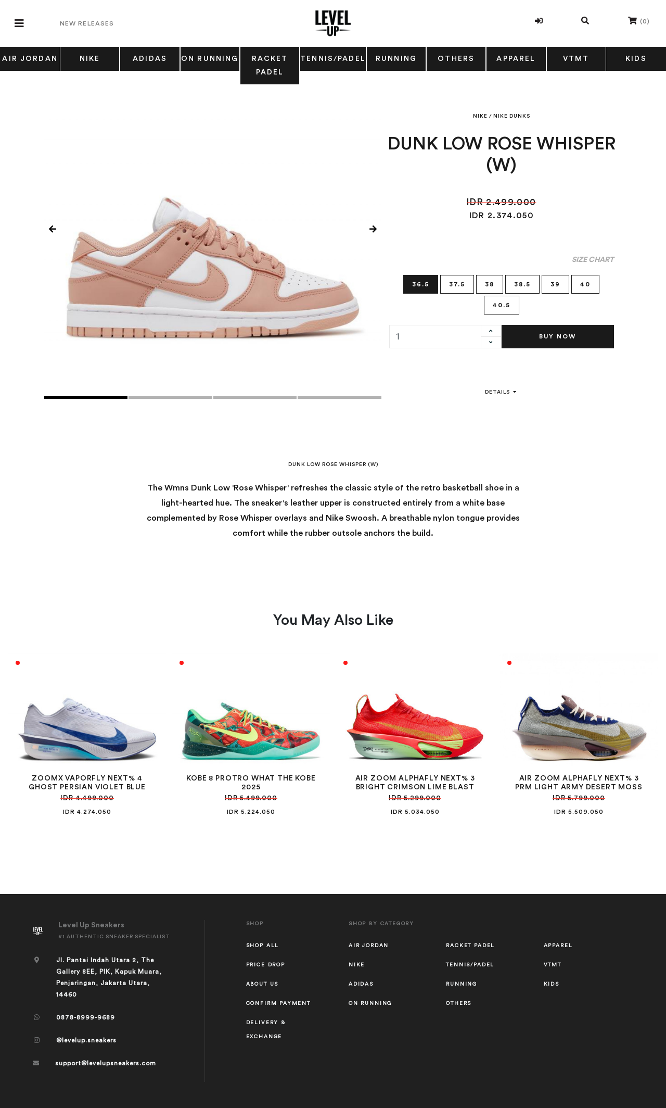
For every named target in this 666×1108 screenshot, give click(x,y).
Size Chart (593, 259)
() (639, 20)
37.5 (457, 283)
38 (489, 283)
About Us (262, 984)
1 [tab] (85, 397)
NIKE (90, 58)
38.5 (522, 283)
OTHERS (456, 58)
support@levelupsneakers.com (105, 1063)
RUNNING (396, 58)
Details (501, 392)
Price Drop (265, 964)
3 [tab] (255, 397)
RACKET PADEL (270, 65)
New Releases (87, 23)
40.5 (501, 304)
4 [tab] (339, 397)
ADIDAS (150, 58)
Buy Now (557, 336)
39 (555, 283)
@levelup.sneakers (86, 1040)
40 (585, 283)
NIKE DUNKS (511, 116)
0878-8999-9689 (85, 1017)
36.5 (420, 283)
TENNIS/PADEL (333, 58)
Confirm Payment (278, 1003)
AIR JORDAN (30, 58)
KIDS (636, 58)
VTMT (576, 58)
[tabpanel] (212, 229)
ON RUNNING (210, 58)
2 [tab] (170, 397)
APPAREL (515, 58)
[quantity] (435, 336)
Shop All (262, 945)
